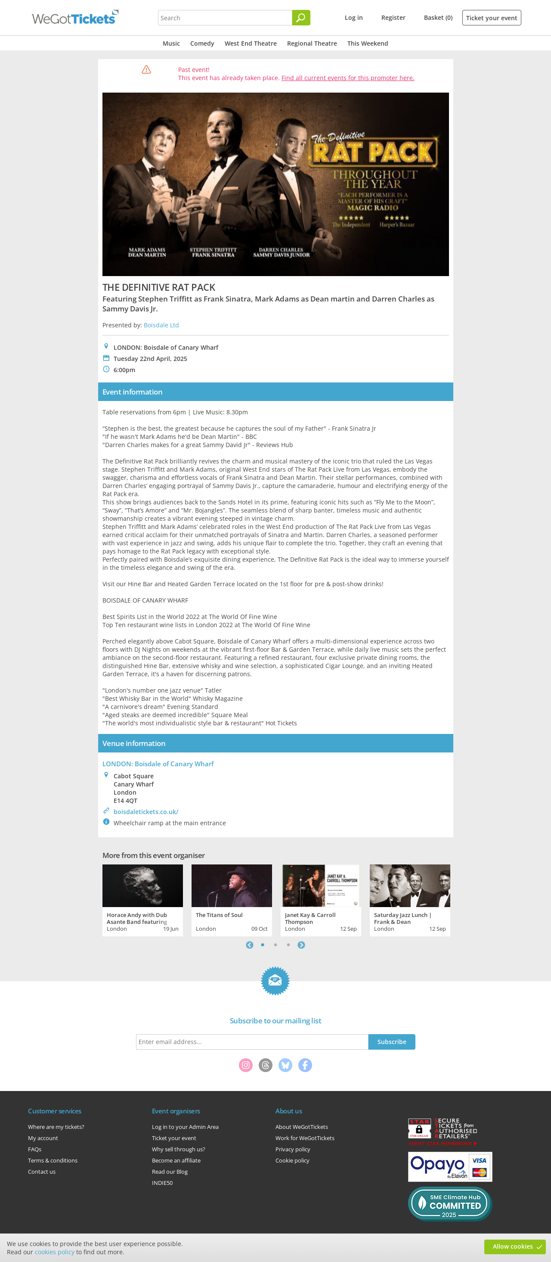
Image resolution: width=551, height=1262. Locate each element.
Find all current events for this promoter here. (348, 78)
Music (171, 43)
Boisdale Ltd (161, 325)
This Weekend (367, 43)
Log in (354, 17)
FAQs (34, 1149)
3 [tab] (288, 945)
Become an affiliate (176, 1160)
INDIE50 (162, 1183)
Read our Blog (170, 1171)
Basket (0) (438, 17)
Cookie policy (293, 1160)
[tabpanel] (142, 899)
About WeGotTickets (302, 1127)
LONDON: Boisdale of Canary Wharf (158, 763)
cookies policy (54, 1252)
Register (393, 17)
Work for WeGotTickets (305, 1138)
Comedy (202, 43)
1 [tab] (262, 945)
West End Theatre (251, 43)
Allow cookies (513, 1246)
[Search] (301, 17)
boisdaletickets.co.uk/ (146, 812)
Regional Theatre (312, 43)
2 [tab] (275, 945)
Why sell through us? (178, 1149)
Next (301, 945)
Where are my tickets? (56, 1127)
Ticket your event (491, 18)
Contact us (42, 1171)
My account (43, 1138)
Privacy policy (293, 1149)
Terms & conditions (52, 1160)
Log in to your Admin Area (185, 1127)
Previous (249, 945)
